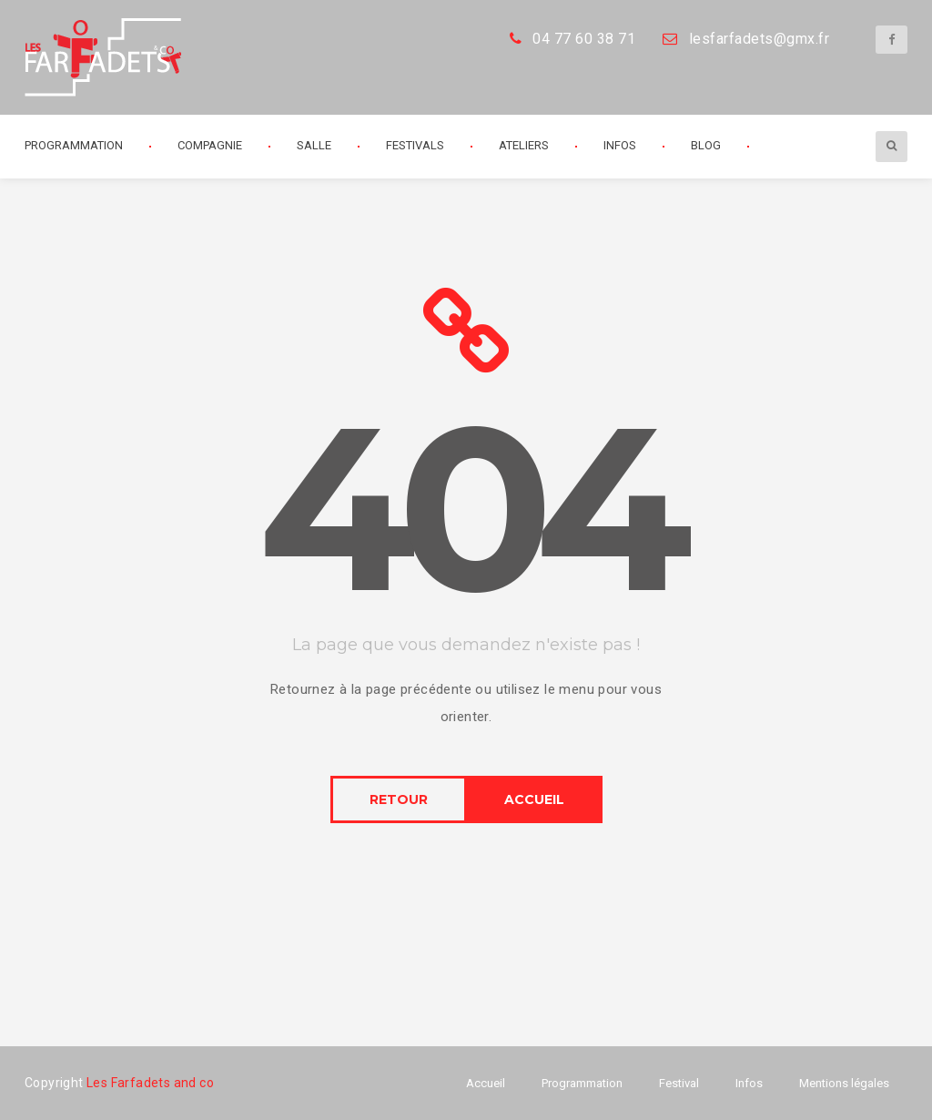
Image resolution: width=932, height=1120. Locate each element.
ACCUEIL (534, 799)
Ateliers (524, 145)
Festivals (415, 145)
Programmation (74, 145)
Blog (706, 145)
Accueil (485, 1083)
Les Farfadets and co (150, 1082)
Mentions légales (844, 1083)
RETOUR (399, 799)
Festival (679, 1083)
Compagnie (209, 145)
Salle (314, 145)
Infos (619, 145)
